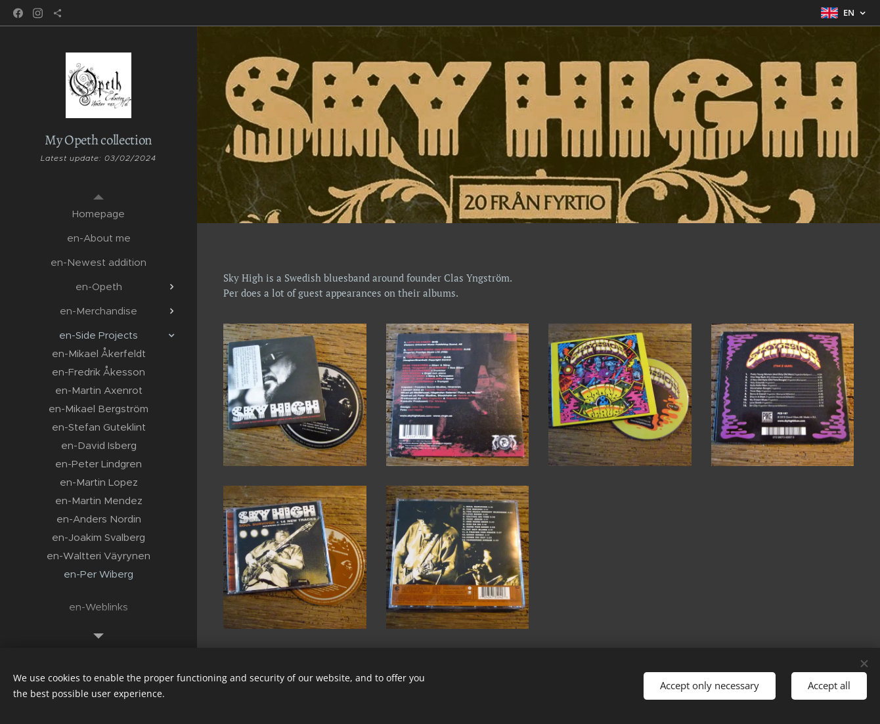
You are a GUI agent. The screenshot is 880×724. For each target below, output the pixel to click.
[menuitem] (98, 213)
